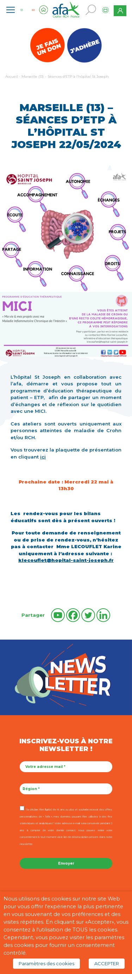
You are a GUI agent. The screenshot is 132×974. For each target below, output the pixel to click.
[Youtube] (58, 615)
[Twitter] (88, 615)
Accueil (11, 76)
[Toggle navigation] (10, 10)
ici (43, 457)
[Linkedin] (103, 615)
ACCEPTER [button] (106, 963)
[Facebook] (73, 615)
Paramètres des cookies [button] (46, 963)
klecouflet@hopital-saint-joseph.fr (66, 560)
